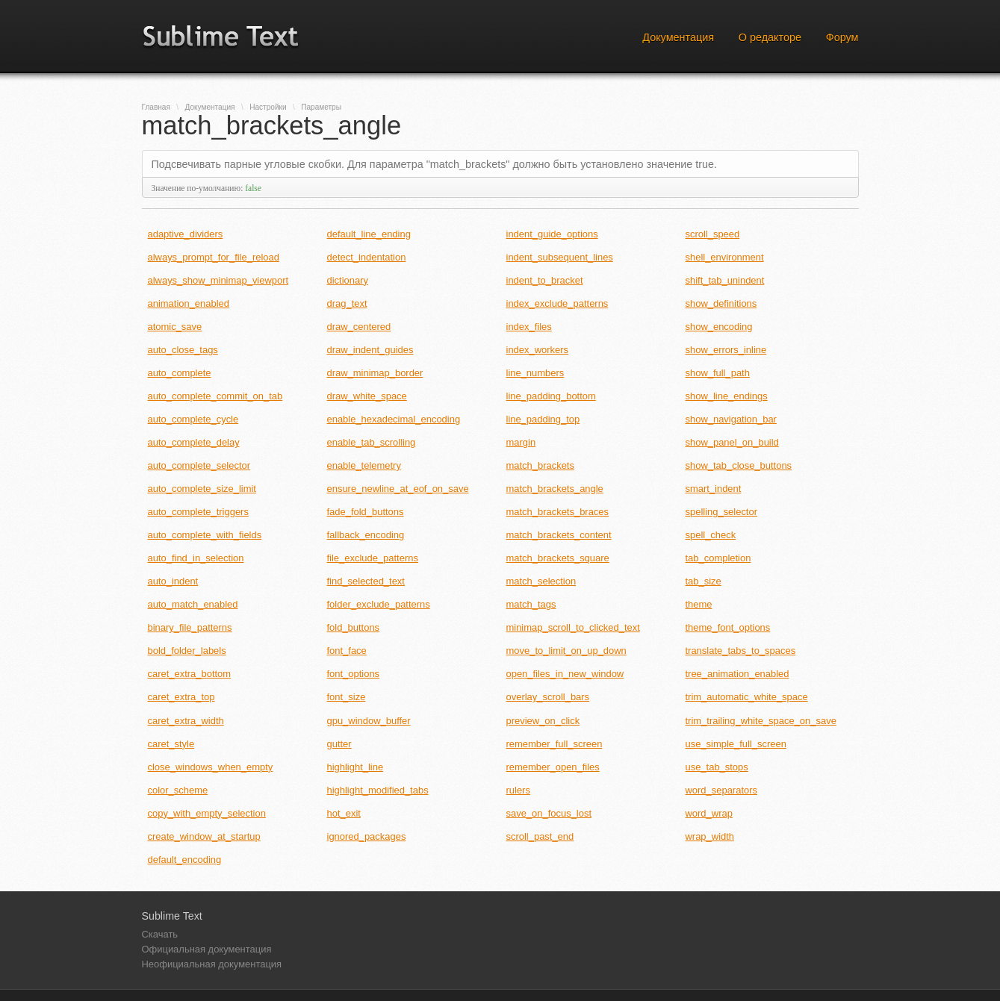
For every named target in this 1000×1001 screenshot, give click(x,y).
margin (521, 442)
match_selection (541, 581)
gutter (339, 743)
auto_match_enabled (193, 604)
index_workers (537, 349)
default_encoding (185, 859)
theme (699, 604)
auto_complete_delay (194, 442)
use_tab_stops (717, 767)
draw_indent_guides (370, 349)
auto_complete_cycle (193, 419)
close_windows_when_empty (210, 767)
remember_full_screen (554, 743)
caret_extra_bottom (190, 673)
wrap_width (710, 836)
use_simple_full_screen (736, 743)
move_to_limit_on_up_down (566, 650)
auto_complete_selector (199, 465)
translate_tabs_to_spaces (741, 650)
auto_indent (173, 581)
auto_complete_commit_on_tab (215, 396)
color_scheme (178, 790)
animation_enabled (188, 303)
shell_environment (725, 257)
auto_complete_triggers (198, 511)
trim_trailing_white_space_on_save (761, 720)
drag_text (347, 303)
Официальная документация (207, 949)
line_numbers (535, 372)
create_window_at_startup (204, 836)
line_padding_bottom (551, 396)
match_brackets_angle (554, 488)
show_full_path (718, 372)
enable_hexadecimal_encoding (394, 419)
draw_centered (359, 326)
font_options (353, 673)
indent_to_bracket (544, 280)
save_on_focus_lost (549, 813)
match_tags (531, 604)
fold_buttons (353, 627)
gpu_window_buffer (369, 720)
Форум (842, 37)
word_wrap (709, 813)
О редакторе (770, 37)
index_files (529, 326)
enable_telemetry (364, 465)
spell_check (711, 534)
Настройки (267, 107)
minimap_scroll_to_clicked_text (573, 627)
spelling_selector (722, 511)
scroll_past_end (540, 836)
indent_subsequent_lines (559, 257)
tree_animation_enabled (737, 673)
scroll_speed (713, 234)
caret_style (171, 743)
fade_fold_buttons (365, 511)
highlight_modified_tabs (378, 790)
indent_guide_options (552, 234)
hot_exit (344, 813)
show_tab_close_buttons (739, 465)
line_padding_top (543, 419)
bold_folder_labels (187, 650)
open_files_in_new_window (565, 673)
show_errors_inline (726, 349)
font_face (347, 650)
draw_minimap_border (375, 372)
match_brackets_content (559, 534)
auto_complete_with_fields (205, 534)
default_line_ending (369, 234)
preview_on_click (543, 720)
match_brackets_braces (557, 511)
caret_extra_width (186, 720)
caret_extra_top (181, 696)
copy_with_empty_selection (207, 813)
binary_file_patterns (190, 627)
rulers (518, 790)
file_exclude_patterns (372, 558)
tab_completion (718, 558)
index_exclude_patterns (557, 303)
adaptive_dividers (185, 234)
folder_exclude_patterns (378, 604)
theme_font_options (728, 627)
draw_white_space (367, 396)
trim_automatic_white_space (747, 696)
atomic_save (175, 326)
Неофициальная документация (212, 964)
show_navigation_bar (731, 419)
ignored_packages (366, 836)
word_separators (721, 790)
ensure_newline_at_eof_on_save (398, 488)
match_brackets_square (557, 558)
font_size (346, 696)
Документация (678, 37)
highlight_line (355, 767)
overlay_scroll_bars (548, 696)
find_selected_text (366, 581)
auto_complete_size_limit (202, 488)
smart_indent (714, 488)
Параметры (321, 107)
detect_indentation (366, 257)
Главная (156, 107)
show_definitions (721, 303)
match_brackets (540, 465)
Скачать (160, 934)
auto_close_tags (183, 349)
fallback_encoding (366, 534)
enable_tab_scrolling (371, 442)
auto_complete (179, 372)
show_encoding (719, 326)
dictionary (347, 280)
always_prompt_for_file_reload (213, 257)
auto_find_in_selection (196, 558)
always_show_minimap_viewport (218, 280)
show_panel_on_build (732, 442)
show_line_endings (727, 396)
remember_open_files (553, 767)
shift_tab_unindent (725, 280)
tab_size (703, 581)
